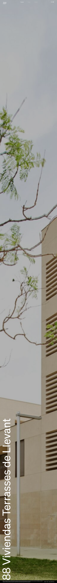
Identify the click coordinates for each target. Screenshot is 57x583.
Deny (47, 581)
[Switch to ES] (51, 2)
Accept (45, 581)
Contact (36, 2)
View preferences (51, 581)
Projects (22, 2)
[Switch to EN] (53, 2)
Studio (29, 2)
